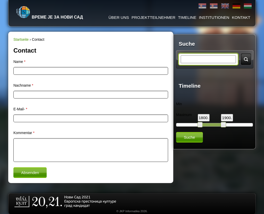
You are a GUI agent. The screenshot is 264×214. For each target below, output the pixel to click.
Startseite (21, 39)
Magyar (248, 6)
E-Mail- (20, 109)
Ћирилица (202, 6)
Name (19, 62)
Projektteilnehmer (153, 17)
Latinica (214, 6)
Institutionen (214, 17)
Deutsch (236, 6)
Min (179, 104)
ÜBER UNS (119, 17)
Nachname (23, 85)
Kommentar (24, 133)
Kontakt (241, 17)
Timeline (187, 17)
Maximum (184, 115)
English (225, 6)
